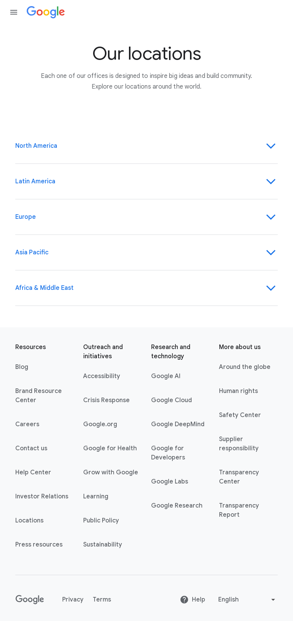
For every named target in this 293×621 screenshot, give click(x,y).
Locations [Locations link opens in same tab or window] (29, 520)
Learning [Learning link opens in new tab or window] (95, 496)
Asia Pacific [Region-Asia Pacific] (146, 252)
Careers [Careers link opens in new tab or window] (27, 424)
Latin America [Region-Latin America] (146, 181)
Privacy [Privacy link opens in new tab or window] (73, 599)
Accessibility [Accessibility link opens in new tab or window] (101, 376)
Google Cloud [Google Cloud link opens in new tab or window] (171, 400)
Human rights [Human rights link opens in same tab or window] (238, 391)
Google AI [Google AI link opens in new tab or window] (165, 376)
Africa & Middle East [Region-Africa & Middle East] (146, 288)
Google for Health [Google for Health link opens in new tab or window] (110, 448)
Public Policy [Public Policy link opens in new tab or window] (101, 520)
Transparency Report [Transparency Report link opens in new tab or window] (239, 510)
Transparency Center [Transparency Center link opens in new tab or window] (239, 477)
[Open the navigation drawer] (14, 12)
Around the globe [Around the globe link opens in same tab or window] (244, 367)
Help (192, 599)
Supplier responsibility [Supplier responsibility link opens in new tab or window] (239, 443)
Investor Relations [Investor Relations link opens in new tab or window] (41, 496)
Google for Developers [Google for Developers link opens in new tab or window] (168, 453)
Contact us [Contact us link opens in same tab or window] (31, 448)
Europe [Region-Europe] (146, 217)
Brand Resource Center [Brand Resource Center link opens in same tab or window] (38, 395)
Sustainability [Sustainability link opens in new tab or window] (102, 544)
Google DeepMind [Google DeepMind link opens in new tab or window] (177, 424)
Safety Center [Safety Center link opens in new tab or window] (240, 415)
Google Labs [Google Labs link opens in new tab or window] (169, 481)
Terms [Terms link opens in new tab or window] (102, 599)
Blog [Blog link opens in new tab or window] (21, 367)
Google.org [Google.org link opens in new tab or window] (100, 424)
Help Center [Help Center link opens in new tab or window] (33, 472)
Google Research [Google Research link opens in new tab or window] (177, 505)
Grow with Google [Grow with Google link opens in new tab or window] (110, 472)
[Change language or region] (247, 599)
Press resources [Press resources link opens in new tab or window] (39, 544)
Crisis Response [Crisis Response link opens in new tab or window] (106, 400)
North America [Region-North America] (146, 146)
